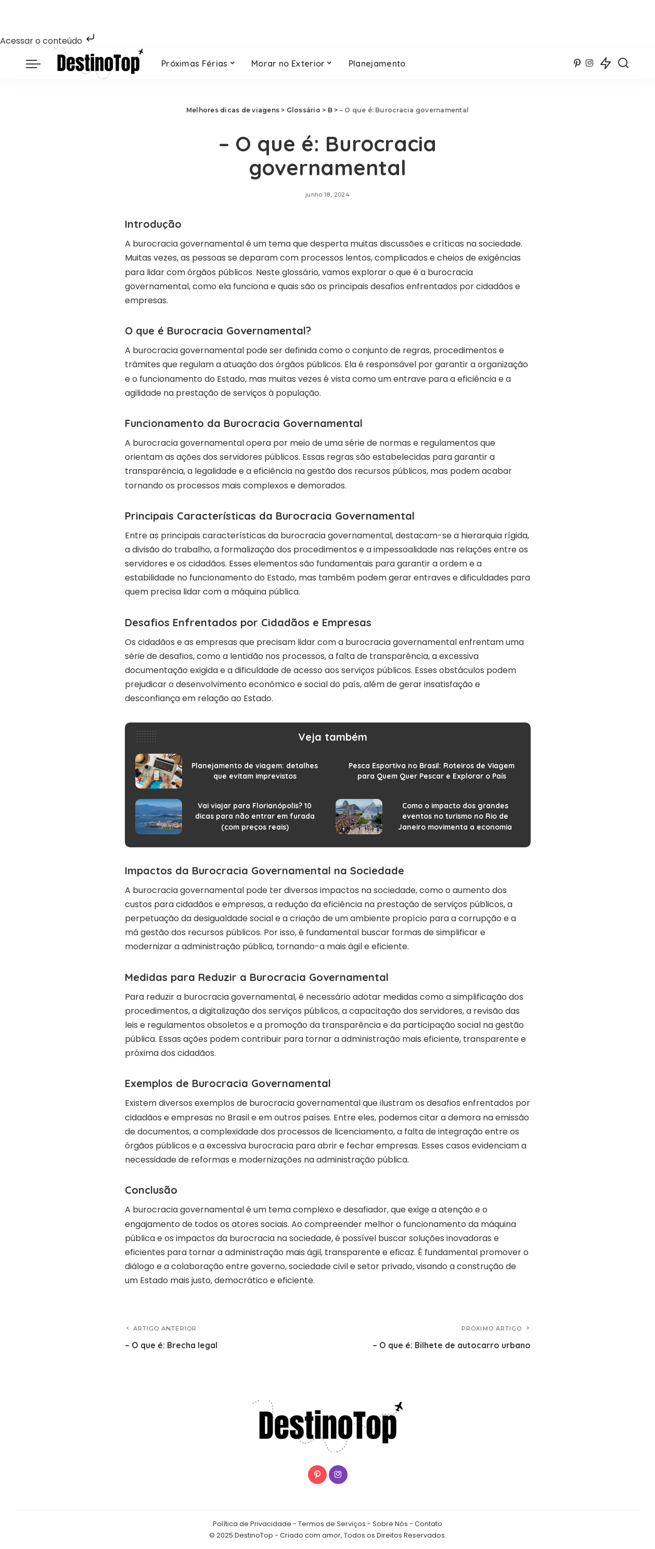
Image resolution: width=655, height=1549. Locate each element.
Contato (428, 1524)
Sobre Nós (390, 1524)
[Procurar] (623, 63)
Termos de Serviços (332, 1524)
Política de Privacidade (252, 1524)
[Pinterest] (577, 63)
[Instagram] (589, 63)
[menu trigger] (38, 63)
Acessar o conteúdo (48, 41)
